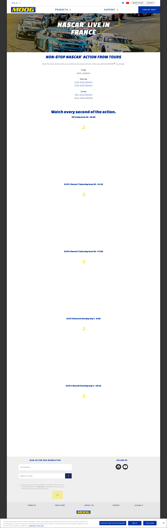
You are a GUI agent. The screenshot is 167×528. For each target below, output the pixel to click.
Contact (150, 3)
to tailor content (46, 482)
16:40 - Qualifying (83, 73)
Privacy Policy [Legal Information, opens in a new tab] (40, 526)
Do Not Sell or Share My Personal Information (112, 523)
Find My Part (149, 10)
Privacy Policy (40, 486)
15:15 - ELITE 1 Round (83, 98)
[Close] (163, 523)
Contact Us (89, 505)
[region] (83, 523)
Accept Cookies (150, 523)
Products (61, 9)
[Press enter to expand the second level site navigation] (70, 10)
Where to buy (138, 3)
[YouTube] (127, 3)
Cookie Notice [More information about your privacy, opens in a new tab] (32, 526)
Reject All (134, 523)
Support (110, 9)
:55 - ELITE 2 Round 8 (84, 95)
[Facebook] (123, 3)
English (15, 3)
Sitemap (139, 505)
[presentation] (35, 495)
